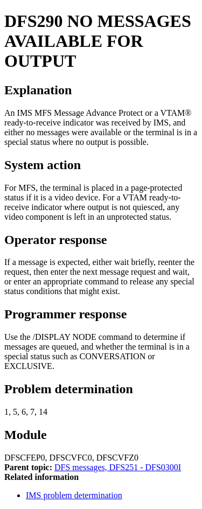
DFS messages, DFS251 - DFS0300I (117, 467)
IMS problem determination (74, 495)
